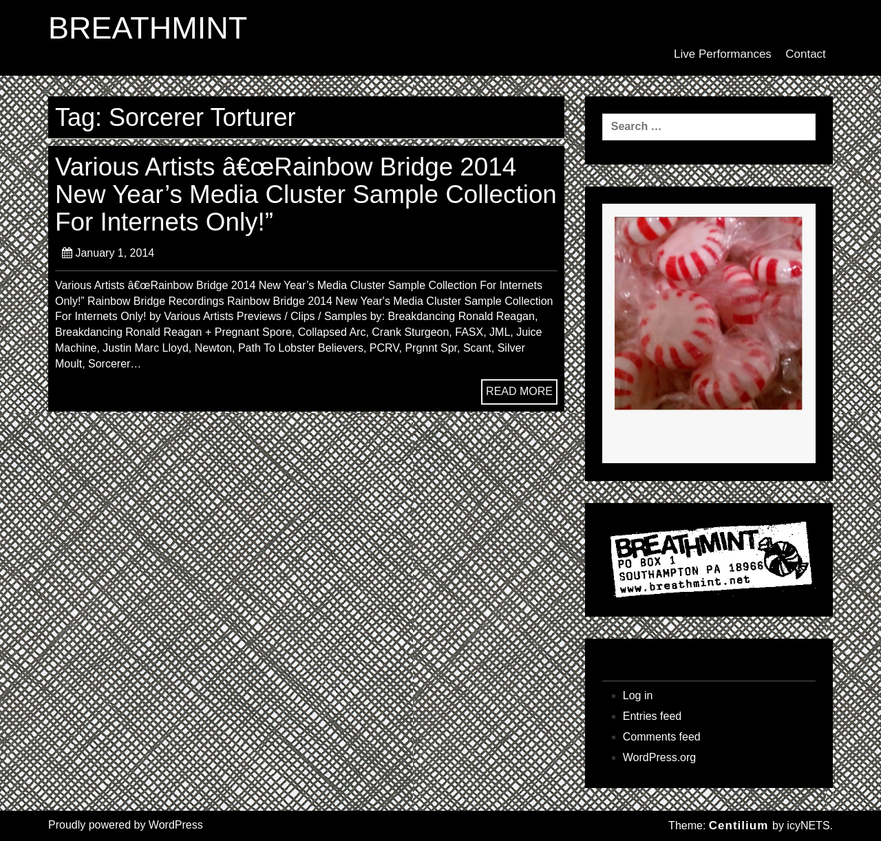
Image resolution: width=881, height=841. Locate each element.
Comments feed (662, 737)
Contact (805, 54)
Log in (638, 695)
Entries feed (652, 716)
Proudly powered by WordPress (125, 825)
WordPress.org (659, 757)
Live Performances (723, 54)
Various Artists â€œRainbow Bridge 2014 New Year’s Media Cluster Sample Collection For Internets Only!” (306, 195)
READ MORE (519, 391)
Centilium (738, 825)
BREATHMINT (147, 28)
